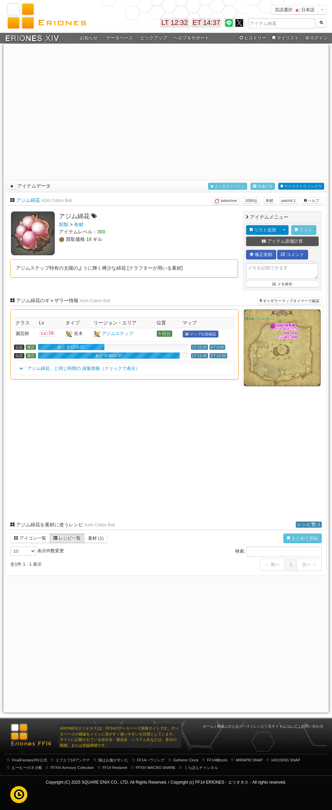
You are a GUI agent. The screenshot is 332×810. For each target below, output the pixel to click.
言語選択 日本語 (295, 9)
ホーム (208, 726)
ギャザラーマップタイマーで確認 (289, 301)
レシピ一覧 (67, 538)
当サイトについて (283, 726)
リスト (303, 229)
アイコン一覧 (30, 538)
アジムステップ (117, 333)
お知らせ (89, 37)
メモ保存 (282, 284)
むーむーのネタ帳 (27, 768)
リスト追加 (263, 229)
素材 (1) (96, 538)
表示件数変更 (37, 551)
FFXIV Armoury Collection (72, 768)
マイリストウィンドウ (301, 186)
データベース (119, 37)
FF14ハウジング (151, 760)
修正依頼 (261, 254)
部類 (63, 224)
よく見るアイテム (227, 186)
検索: (278, 552)
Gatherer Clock (186, 760)
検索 (221, 726)
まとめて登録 (302, 538)
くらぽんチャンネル (201, 768)
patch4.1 (288, 200)
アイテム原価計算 (282, 241)
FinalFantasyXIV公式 (29, 760)
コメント (292, 254)
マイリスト (284, 38)
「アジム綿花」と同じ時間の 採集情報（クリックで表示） (80, 368)
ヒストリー (252, 38)
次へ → (309, 564)
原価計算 (262, 186)
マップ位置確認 (200, 334)
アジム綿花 (28, 200)
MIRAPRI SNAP (249, 760)
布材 (269, 200)
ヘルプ (311, 200)
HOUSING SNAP (285, 760)
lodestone (226, 200)
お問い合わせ (312, 726)
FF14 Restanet (114, 768)
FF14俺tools (217, 760)
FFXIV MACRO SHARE (156, 768)
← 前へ (272, 564)
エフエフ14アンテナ (72, 760)
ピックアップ (153, 37)
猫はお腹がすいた (113, 760)
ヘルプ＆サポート (191, 37)
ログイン (316, 38)
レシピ (259, 726)
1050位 (251, 200)
